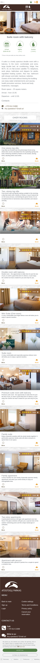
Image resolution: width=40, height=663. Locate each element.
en (2, 2)
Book (37, 159)
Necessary (5, 659)
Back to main (6, 601)
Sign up (4, 605)
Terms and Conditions (30, 605)
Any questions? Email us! (14, 109)
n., (28, 7)
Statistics (15, 659)
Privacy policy (27, 608)
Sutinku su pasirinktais (20, 655)
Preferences (25, 659)
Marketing (35, 659)
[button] (3, 23)
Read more (21, 646)
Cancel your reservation (26, 613)
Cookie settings (27, 601)
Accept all (19, 650)
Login (4, 608)
